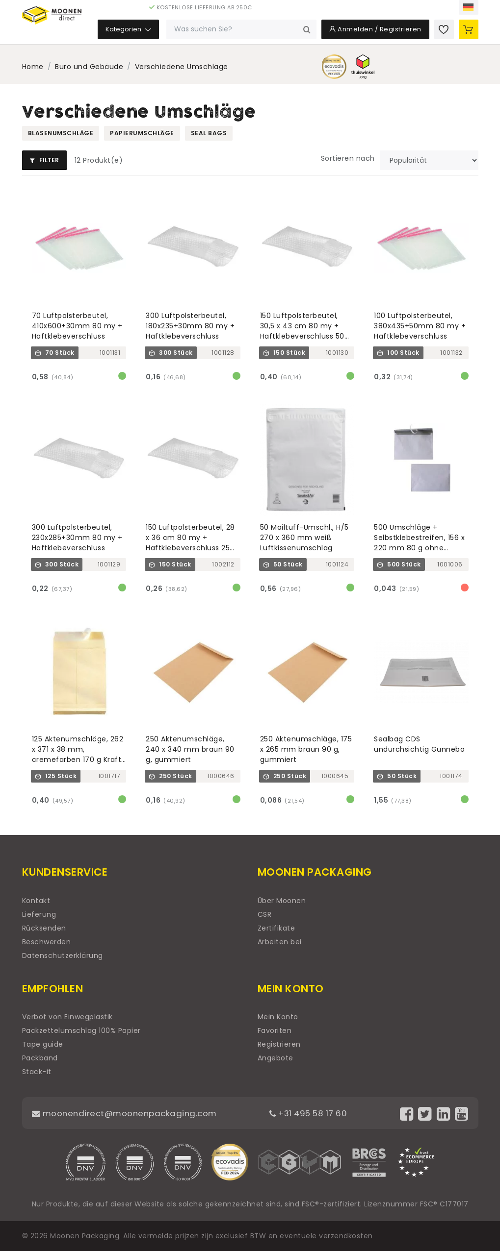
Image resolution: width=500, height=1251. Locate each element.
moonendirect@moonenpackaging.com (130, 1113)
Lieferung (39, 914)
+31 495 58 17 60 (313, 1113)
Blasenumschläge (61, 133)
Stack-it (37, 1072)
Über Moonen (282, 901)
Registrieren (279, 1044)
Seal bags (209, 133)
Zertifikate (276, 928)
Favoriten (275, 1030)
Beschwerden (46, 942)
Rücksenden (44, 928)
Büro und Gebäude (89, 67)
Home (33, 67)
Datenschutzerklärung (62, 955)
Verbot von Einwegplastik (67, 1017)
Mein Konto (278, 1017)
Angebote (275, 1058)
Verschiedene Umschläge (181, 67)
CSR (265, 914)
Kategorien (172, 34)
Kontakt (36, 901)
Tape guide (42, 1044)
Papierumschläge (142, 133)
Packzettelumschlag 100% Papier (81, 1030)
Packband (40, 1058)
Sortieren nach (348, 158)
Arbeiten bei (280, 942)
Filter (44, 160)
